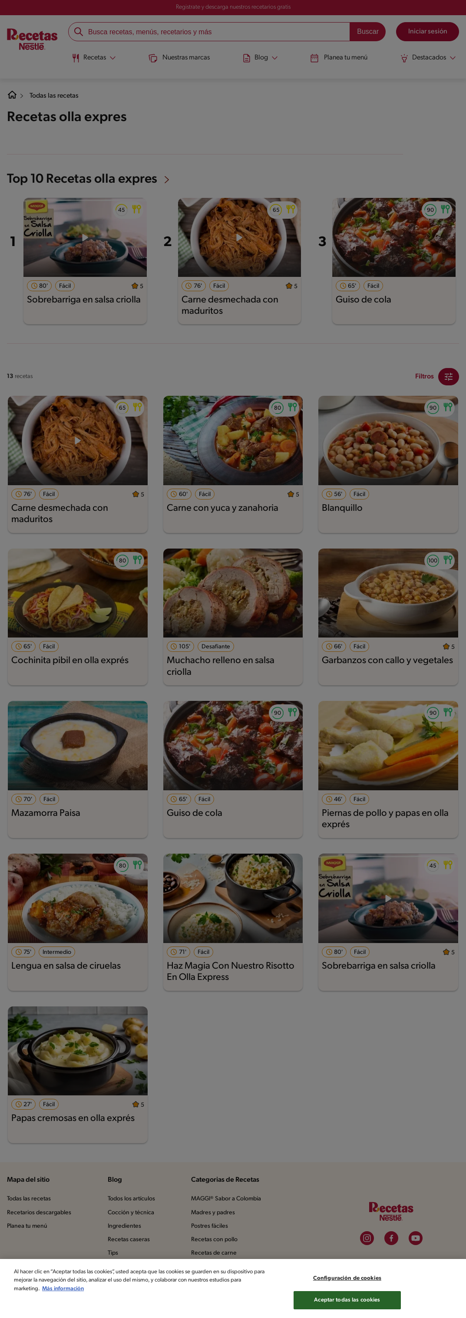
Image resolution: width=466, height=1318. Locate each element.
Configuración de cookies (347, 1282)
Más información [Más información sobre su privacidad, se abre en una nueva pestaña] (63, 1292)
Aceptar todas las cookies (347, 1304)
